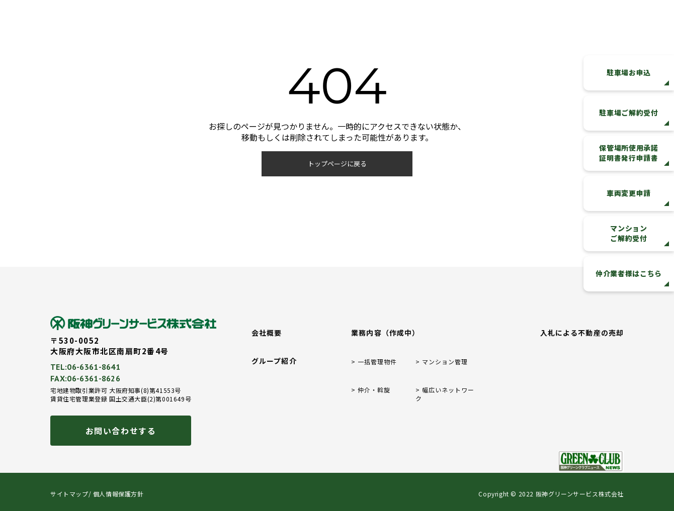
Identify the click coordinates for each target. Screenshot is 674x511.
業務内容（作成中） (385, 333)
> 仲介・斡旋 (370, 390)
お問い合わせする (121, 431)
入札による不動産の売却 (582, 333)
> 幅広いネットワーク (444, 394)
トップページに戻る (337, 163)
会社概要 (266, 333)
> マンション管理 (441, 362)
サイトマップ (69, 494)
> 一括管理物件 (374, 362)
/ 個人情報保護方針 (116, 494)
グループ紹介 (274, 361)
